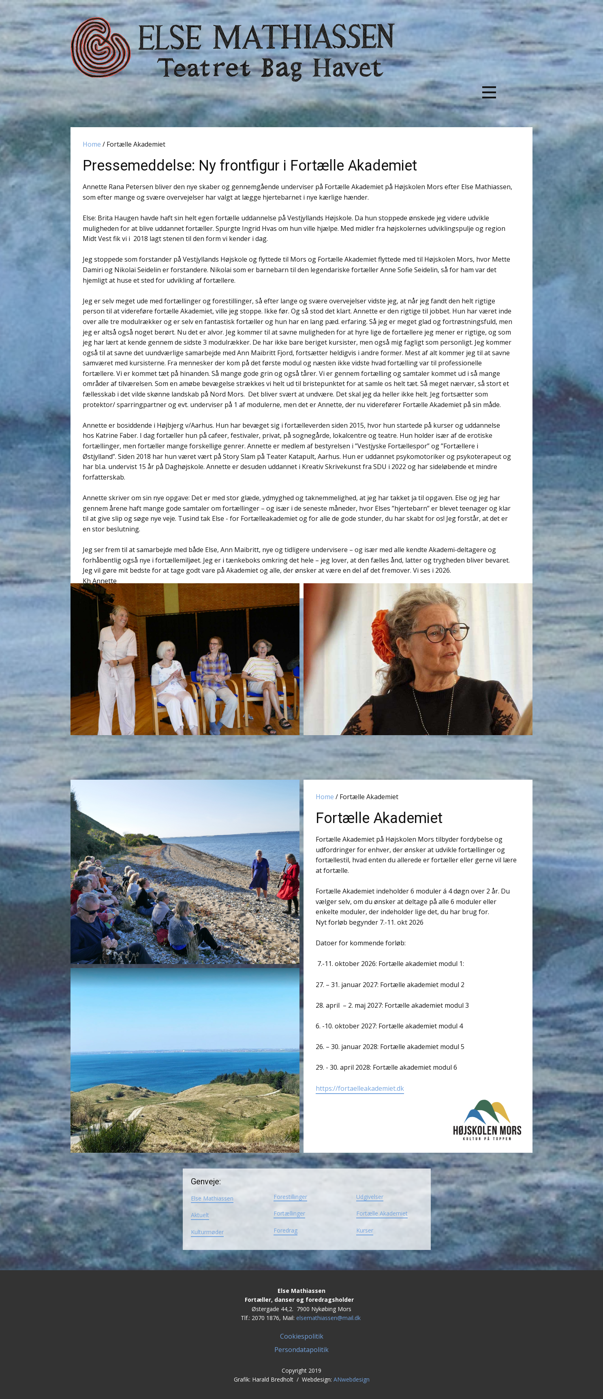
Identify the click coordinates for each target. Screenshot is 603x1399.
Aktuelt (200, 1215)
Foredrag (285, 1230)
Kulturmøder (207, 1232)
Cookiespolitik (301, 1336)
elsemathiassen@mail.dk (328, 1318)
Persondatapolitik (301, 1349)
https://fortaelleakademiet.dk (360, 1088)
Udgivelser (369, 1197)
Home (92, 144)
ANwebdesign (352, 1379)
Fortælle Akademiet (382, 1213)
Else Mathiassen (212, 1198)
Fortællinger (289, 1213)
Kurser (364, 1230)
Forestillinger (290, 1197)
